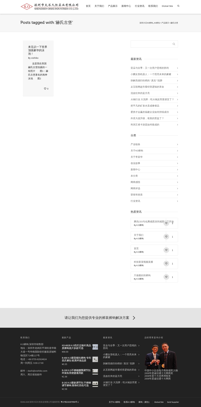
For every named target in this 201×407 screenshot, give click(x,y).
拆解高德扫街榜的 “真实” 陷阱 (146, 80)
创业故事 (135, 163)
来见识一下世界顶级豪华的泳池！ (37, 50)
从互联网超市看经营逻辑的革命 (147, 86)
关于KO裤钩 (137, 150)
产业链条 (135, 144)
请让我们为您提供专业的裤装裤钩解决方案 (100, 318)
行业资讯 (139, 6)
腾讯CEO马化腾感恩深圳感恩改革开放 (154, 221)
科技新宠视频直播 (143, 262)
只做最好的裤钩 (142, 275)
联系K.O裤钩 (129, 402)
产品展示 (113, 6)
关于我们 (99, 6)
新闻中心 (126, 6)
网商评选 (135, 188)
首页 (88, 6)
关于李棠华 (137, 157)
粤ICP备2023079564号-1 (70, 402)
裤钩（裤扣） (144, 402)
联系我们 (153, 6)
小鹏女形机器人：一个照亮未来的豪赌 (151, 74)
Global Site (167, 6)
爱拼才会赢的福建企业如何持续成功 (150, 112)
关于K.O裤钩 (114, 402)
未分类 (134, 175)
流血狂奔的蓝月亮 (140, 93)
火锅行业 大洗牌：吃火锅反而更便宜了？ (152, 99)
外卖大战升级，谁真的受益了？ (147, 118)
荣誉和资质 (137, 194)
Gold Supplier (173, 402)
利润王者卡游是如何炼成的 (145, 124)
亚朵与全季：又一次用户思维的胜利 (150, 68)
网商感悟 (135, 182)
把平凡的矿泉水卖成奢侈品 (145, 105)
